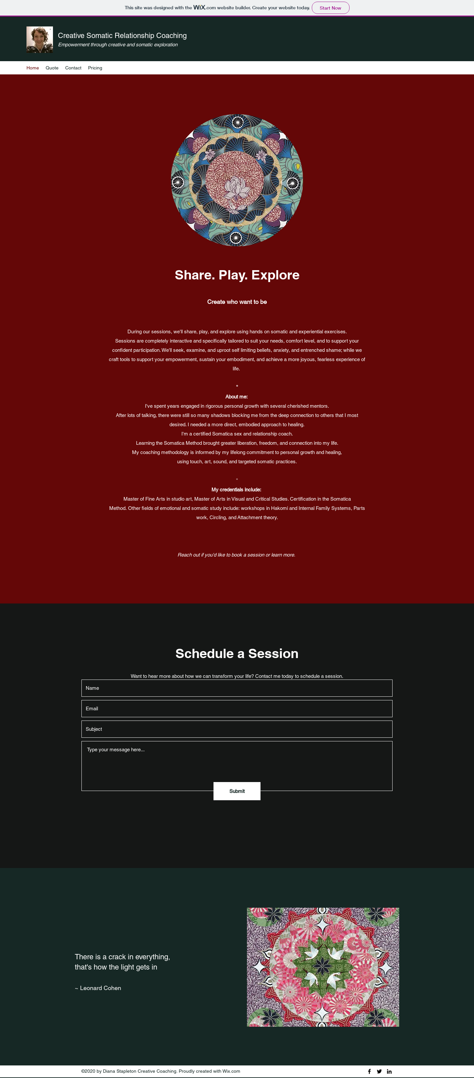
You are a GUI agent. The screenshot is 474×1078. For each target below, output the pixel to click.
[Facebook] (369, 1071)
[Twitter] (379, 1071)
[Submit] (237, 791)
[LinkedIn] (389, 1071)
